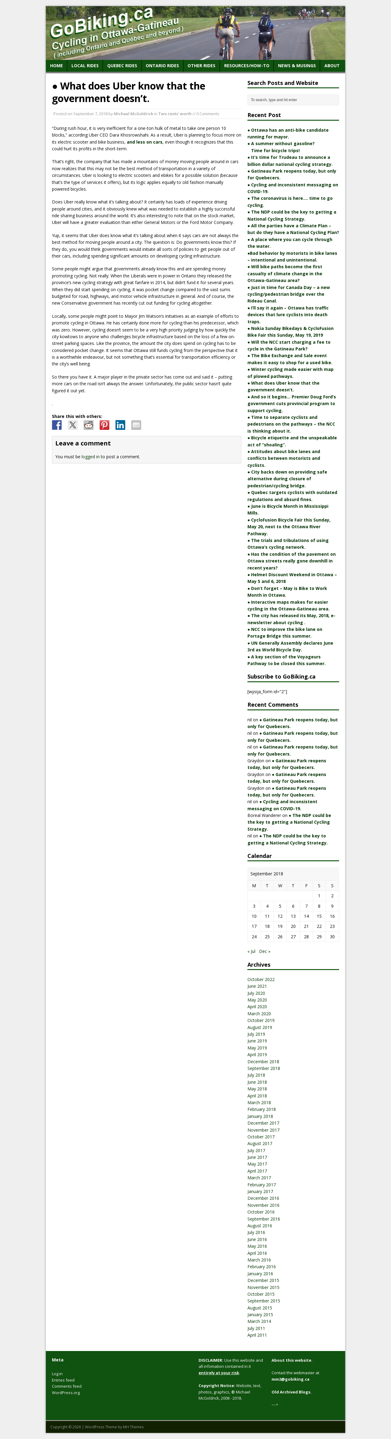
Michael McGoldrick (133, 113)
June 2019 (257, 1041)
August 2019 (259, 1027)
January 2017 (260, 1191)
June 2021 (257, 986)
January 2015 (260, 1314)
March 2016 (259, 1260)
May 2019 (257, 1048)
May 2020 (257, 1000)
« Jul (251, 951)
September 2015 (263, 1301)
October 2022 (261, 979)
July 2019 (256, 1034)
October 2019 (261, 1020)
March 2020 (259, 1013)
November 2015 (263, 1287)
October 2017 (261, 1137)
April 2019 (257, 1054)
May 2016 (257, 1246)
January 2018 (260, 1116)
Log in (57, 1373)
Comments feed (67, 1386)
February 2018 (261, 1109)
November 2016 (263, 1205)
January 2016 (260, 1273)
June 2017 (257, 1157)
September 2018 (263, 1068)
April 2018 (257, 1096)
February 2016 (261, 1266)
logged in (91, 457)
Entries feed (63, 1380)
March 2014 (259, 1321)
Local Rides (85, 65)
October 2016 (261, 1212)
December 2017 (263, 1123)
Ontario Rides (162, 65)
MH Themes (133, 1427)
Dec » (264, 951)
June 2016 (257, 1239)
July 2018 (256, 1075)
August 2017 (259, 1143)
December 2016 (263, 1198)
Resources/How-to (246, 65)
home (56, 65)
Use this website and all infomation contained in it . (231, 1366)
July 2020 (256, 993)
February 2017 (261, 1185)
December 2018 (263, 1061)
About (332, 65)
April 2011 (257, 1335)
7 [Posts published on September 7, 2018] (306, 906)
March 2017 (259, 1178)
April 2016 (257, 1253)
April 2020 (257, 1006)
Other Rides (201, 65)
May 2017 (257, 1164)
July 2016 (256, 1232)
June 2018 (257, 1082)
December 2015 (263, 1280)
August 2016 (259, 1225)
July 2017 (256, 1150)
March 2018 (259, 1102)
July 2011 (256, 1328)
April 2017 (257, 1171)
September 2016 (263, 1219)
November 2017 (263, 1130)
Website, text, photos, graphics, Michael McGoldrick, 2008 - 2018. (230, 1392)
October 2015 (261, 1294)
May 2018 (257, 1089)
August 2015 (259, 1308)
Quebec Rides (122, 65)
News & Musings (297, 65)
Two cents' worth (175, 113)
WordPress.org (66, 1392)
